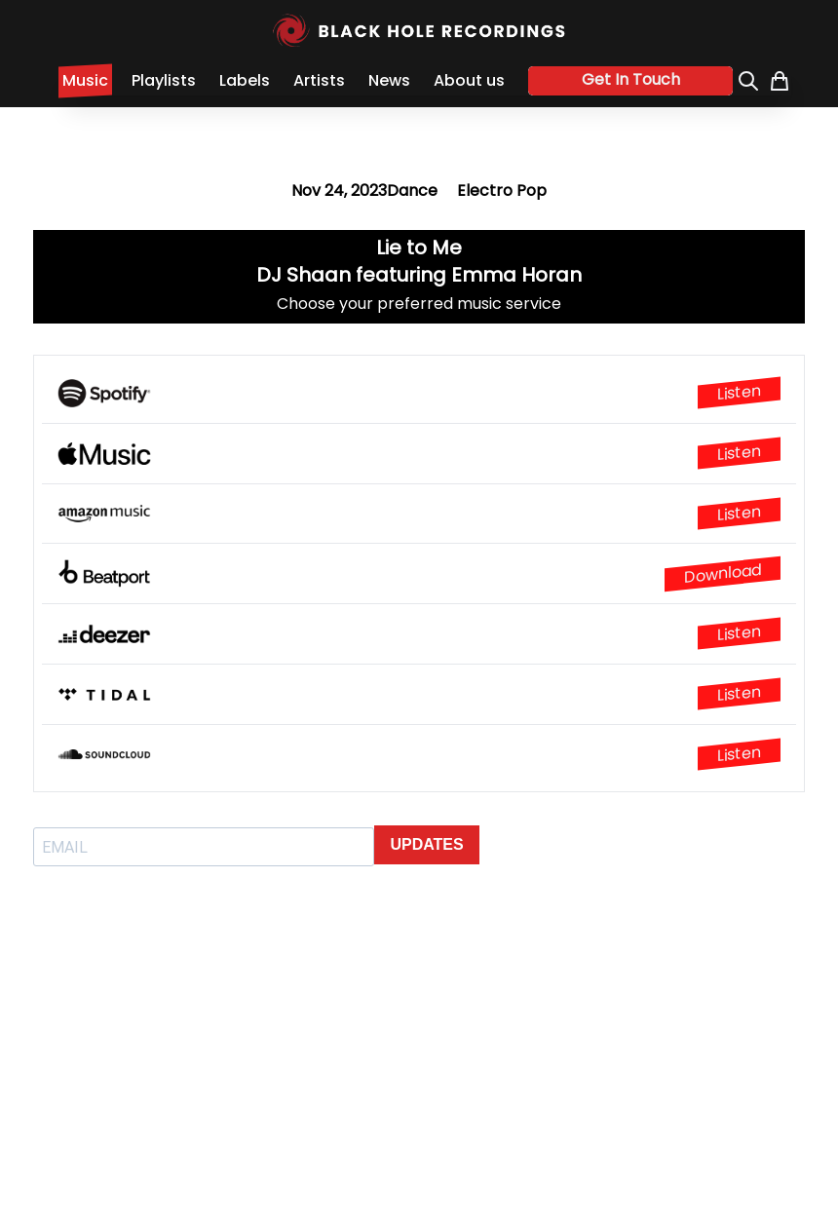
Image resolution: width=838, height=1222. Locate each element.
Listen (739, 392)
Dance (412, 190)
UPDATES (426, 844)
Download (722, 573)
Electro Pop (502, 190)
